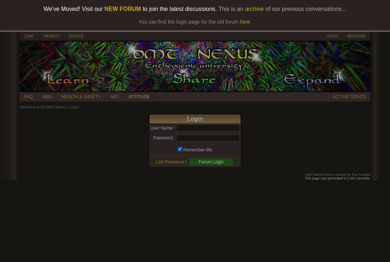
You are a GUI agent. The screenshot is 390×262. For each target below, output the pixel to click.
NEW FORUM (123, 9)
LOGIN (332, 36)
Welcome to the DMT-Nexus (43, 107)
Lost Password (170, 161)
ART (114, 96)
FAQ (28, 96)
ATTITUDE (138, 96)
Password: (163, 137)
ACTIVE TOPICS (349, 96)
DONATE (76, 36)
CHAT (29, 36)
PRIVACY (51, 36)
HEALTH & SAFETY (81, 96)
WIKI (47, 96)
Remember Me (197, 149)
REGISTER (356, 36)
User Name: (161, 128)
